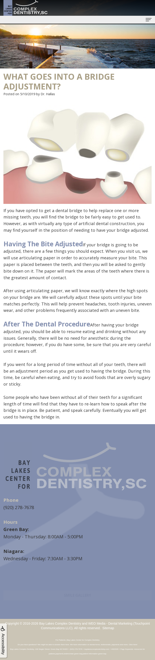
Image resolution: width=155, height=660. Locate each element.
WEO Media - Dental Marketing (110, 623)
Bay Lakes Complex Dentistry (60, 623)
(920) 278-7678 (18, 507)
